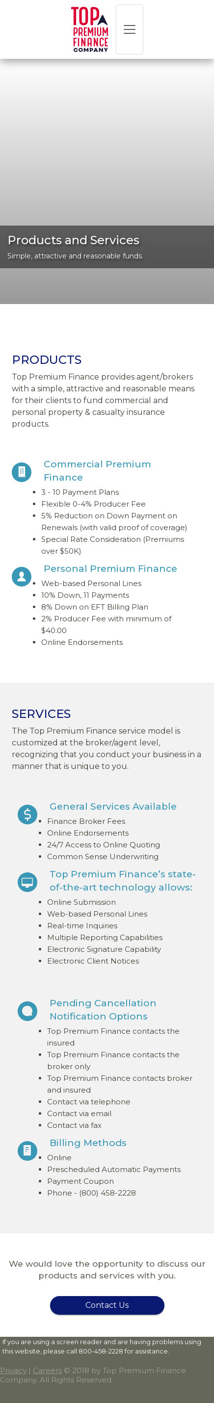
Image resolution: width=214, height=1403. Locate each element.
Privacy (13, 1370)
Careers (47, 1370)
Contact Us (107, 1305)
